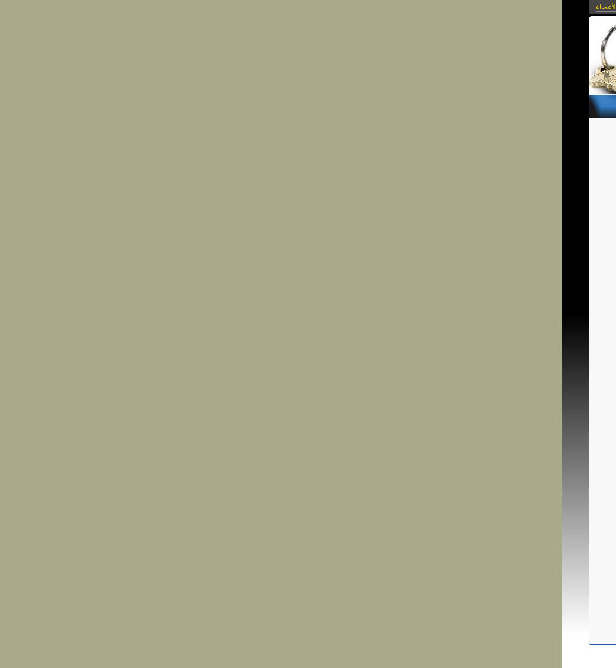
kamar (358, 452)
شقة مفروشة (424, 462)
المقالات (520, 104)
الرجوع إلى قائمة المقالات (221, 159)
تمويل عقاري (425, 516)
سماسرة (254, 507)
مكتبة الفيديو (359, 104)
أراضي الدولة (408, 498)
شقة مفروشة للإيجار (322, 138)
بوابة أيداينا (412, 507)
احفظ (410, 535)
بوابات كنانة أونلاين (409, 7)
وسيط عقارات (217, 507)
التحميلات (410, 104)
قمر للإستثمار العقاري (264, 480)
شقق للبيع (366, 480)
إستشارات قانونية (346, 489)
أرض (248, 489)
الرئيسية (559, 104)
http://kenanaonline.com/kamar (277, 407)
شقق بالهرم (307, 516)
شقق (340, 480)
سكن (378, 498)
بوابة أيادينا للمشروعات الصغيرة (347, 507)
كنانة (271, 498)
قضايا (384, 489)
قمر (306, 480)
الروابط (450, 104)
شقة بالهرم (269, 516)
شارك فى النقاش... (411, 578)
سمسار (282, 507)
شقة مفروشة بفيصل (371, 462)
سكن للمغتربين (344, 498)
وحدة (309, 489)
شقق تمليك (345, 516)
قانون (220, 480)
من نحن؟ (310, 104)
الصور (484, 104)
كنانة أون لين (242, 498)
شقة (322, 480)
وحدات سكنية (279, 489)
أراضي (228, 489)
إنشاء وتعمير (384, 516)
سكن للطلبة (300, 498)
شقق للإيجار (403, 480)
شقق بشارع (378, 471)
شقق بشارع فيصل (329, 471)
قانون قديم (411, 489)
